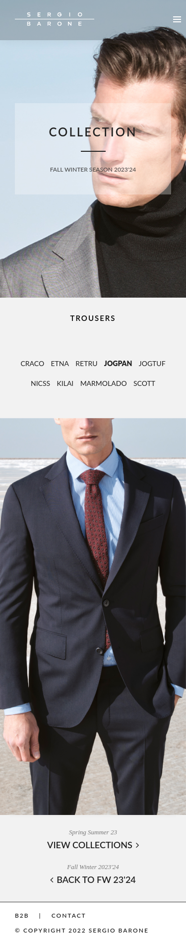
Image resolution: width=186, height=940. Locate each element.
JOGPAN (118, 363)
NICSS (40, 383)
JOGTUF (152, 363)
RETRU (86, 363)
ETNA (60, 363)
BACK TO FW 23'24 (93, 879)
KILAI (65, 383)
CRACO (32, 363)
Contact (69, 915)
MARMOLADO (103, 383)
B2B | (28, 915)
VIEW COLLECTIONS (93, 844)
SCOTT (144, 383)
